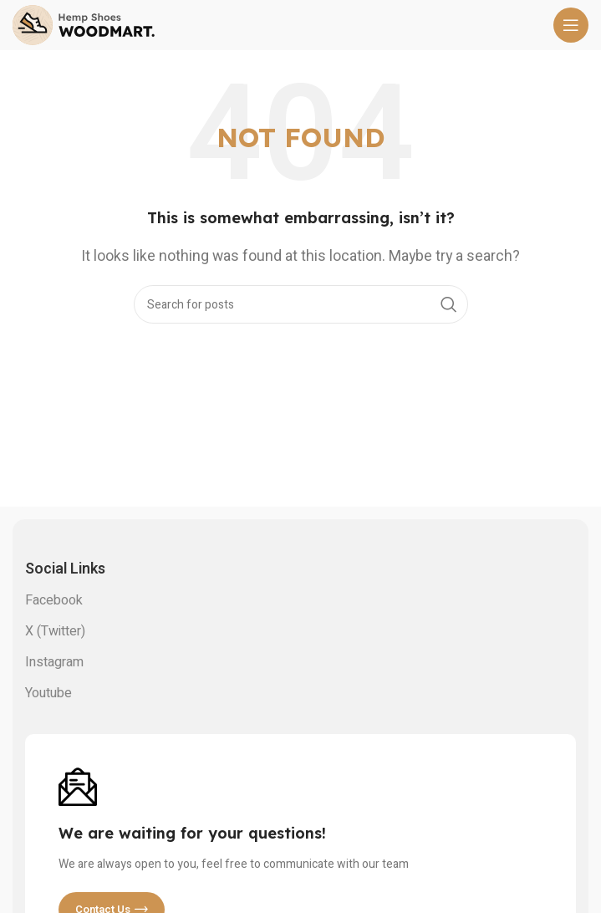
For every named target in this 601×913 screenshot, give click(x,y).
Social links (65, 569)
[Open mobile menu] (571, 25)
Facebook (54, 600)
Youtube (48, 693)
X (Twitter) (55, 631)
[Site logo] (84, 24)
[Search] (301, 304)
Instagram (54, 662)
